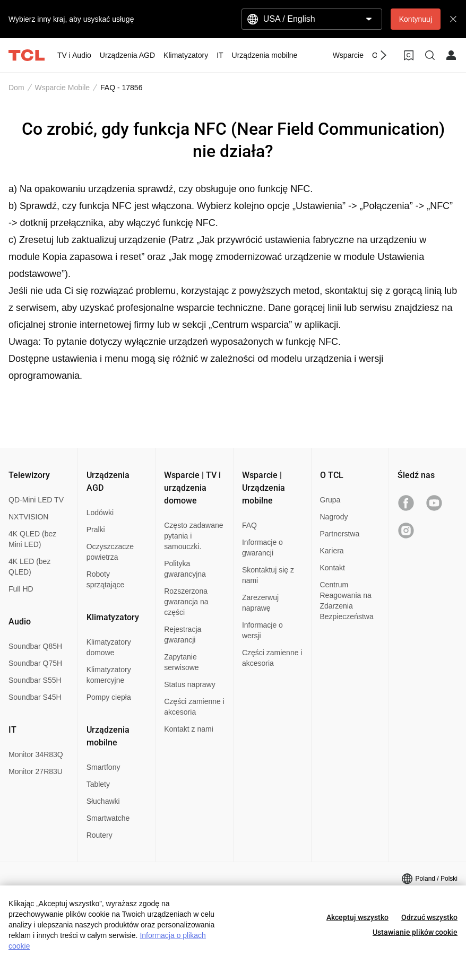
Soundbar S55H (35, 680)
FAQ (249, 525)
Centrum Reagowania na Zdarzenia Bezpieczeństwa (347, 600)
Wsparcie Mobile (62, 87)
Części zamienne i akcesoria (194, 706)
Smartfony (103, 767)
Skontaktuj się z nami (268, 575)
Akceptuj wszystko (357, 917)
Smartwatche (108, 818)
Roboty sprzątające (106, 579)
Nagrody (334, 517)
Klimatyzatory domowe (109, 647)
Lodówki (100, 512)
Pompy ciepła (109, 697)
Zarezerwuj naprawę (260, 602)
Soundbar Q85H (35, 646)
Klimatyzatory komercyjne (109, 674)
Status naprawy (189, 684)
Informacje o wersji (262, 630)
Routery (100, 835)
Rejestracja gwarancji (182, 634)
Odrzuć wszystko (429, 917)
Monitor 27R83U (35, 771)
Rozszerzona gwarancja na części (186, 601)
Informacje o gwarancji (262, 547)
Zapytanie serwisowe (181, 662)
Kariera (332, 550)
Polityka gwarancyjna (185, 568)
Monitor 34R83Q (35, 754)
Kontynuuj (415, 19)
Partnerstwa (340, 533)
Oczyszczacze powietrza (110, 551)
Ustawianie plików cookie (415, 932)
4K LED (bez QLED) (29, 566)
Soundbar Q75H (35, 663)
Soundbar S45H (35, 697)
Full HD (20, 589)
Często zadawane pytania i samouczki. (193, 536)
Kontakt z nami (188, 729)
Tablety (98, 784)
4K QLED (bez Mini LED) (32, 539)
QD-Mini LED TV (36, 500)
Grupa (330, 500)
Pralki (96, 529)
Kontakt (332, 567)
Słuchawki (103, 801)
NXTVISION (28, 517)
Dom (16, 87)
